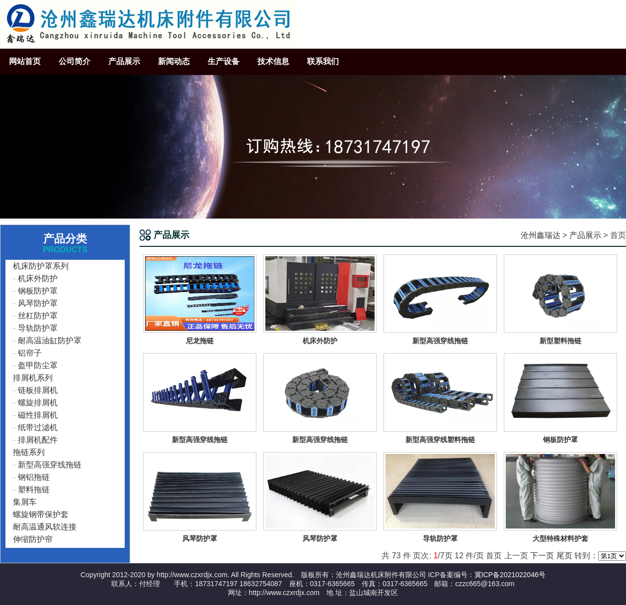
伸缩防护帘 (33, 539)
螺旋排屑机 (38, 402)
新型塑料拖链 (560, 341)
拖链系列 (29, 452)
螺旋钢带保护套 (41, 514)
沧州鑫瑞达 (540, 235)
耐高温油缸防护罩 (49, 340)
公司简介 (74, 61)
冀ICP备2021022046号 (510, 575)
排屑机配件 (38, 440)
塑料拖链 (34, 489)
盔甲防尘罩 (38, 365)
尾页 (564, 555)
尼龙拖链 (200, 341)
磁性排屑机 (38, 415)
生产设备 (223, 61)
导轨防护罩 (38, 328)
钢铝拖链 (34, 477)
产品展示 (124, 61)
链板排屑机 (38, 390)
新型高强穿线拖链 (49, 464)
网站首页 (25, 61)
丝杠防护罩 (38, 315)
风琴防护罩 (38, 303)
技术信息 (273, 61)
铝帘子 (30, 353)
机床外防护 (38, 278)
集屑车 (25, 502)
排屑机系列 (33, 378)
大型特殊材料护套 (560, 538)
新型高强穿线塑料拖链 (440, 440)
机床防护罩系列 (41, 266)
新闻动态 (174, 61)
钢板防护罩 (38, 291)
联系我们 (323, 61)
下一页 (542, 555)
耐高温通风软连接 (45, 527)
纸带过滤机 (38, 427)
